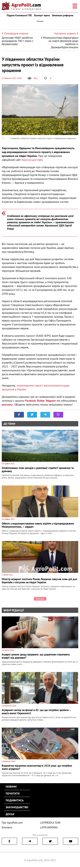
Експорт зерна (42, 15)
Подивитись (15, 800)
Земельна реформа (62, 15)
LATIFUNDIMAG (49, 827)
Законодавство (17, 807)
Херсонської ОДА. (32, 159)
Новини (11, 786)
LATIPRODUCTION (50, 822)
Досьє (10, 814)
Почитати (13, 793)
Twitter (40, 400)
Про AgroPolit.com (12, 822)
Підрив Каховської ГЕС (19, 15)
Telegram (50, 400)
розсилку (7, 404)
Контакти (7, 827)
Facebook (30, 400)
